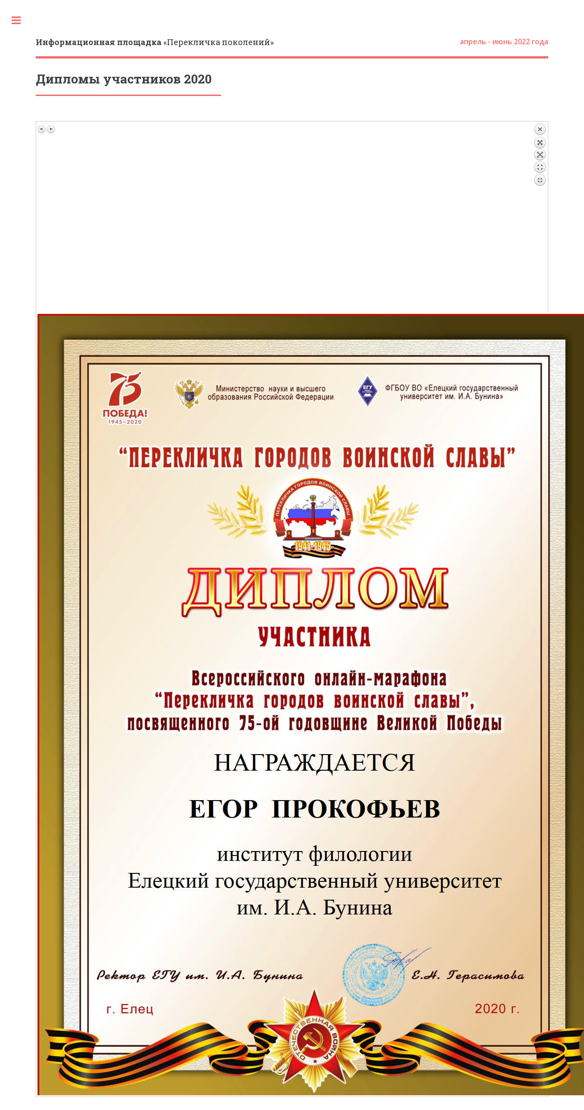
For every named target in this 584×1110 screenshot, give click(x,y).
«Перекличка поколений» (155, 42)
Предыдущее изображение (42, 129)
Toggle (16, 20)
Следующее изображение (50, 129)
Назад (539, 217)
